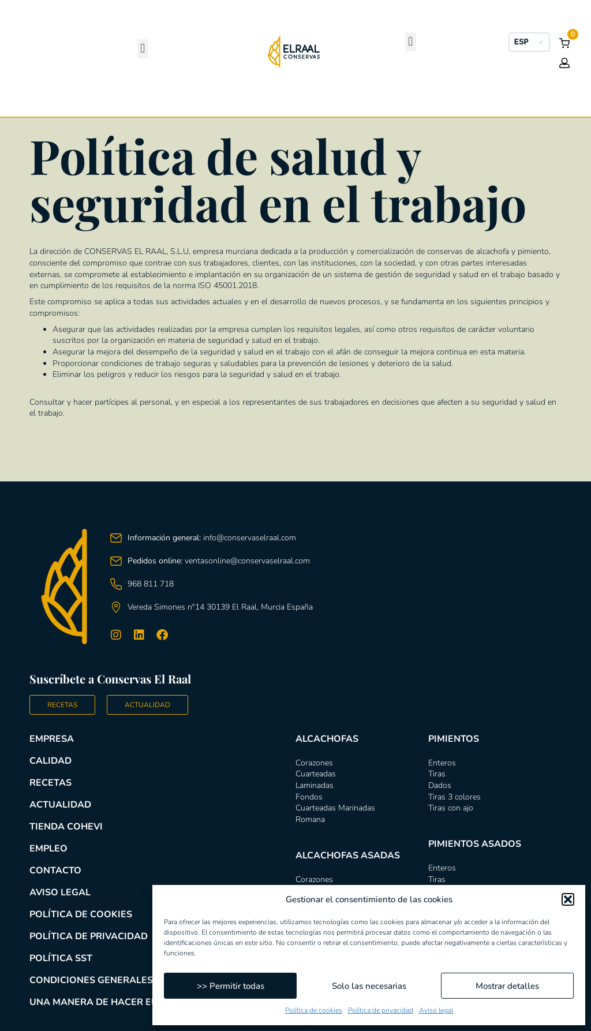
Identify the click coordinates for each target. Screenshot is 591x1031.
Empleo (48, 848)
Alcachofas (91, 185)
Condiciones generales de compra (120, 980)
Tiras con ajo (450, 807)
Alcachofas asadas (227, 186)
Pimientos (363, 185)
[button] (568, 899)
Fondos (309, 796)
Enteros (442, 762)
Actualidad (60, 804)
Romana (310, 819)
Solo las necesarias (369, 986)
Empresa (51, 739)
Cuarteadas (316, 773)
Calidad (50, 760)
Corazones (314, 762)
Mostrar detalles (507, 986)
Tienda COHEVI (66, 826)
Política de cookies (313, 1010)
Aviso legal (436, 1010)
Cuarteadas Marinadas (335, 807)
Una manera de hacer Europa (106, 1002)
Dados (439, 785)
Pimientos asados (499, 186)
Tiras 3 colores (454, 796)
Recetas (50, 782)
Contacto (55, 870)
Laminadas (315, 785)
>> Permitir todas (230, 986)
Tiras (437, 773)
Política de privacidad (380, 1010)
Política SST (60, 958)
